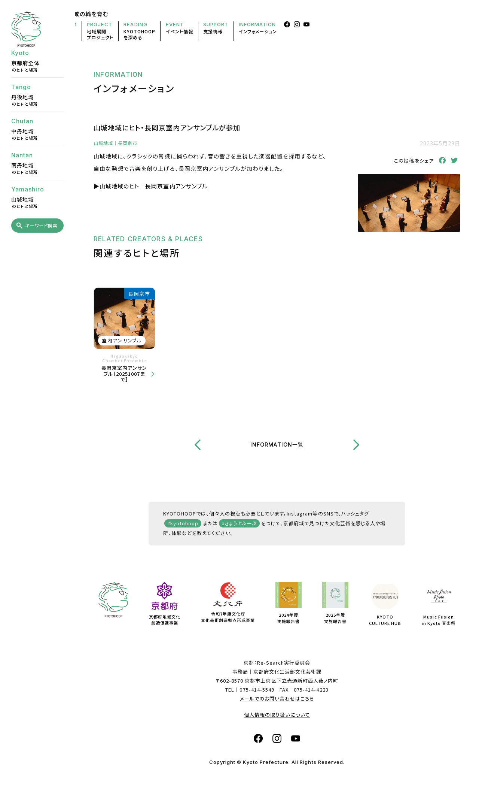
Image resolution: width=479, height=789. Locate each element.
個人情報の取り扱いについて (277, 714)
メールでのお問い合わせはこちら (277, 698)
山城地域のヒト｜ (154, 186)
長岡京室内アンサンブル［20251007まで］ (124, 374)
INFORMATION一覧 (276, 444)
